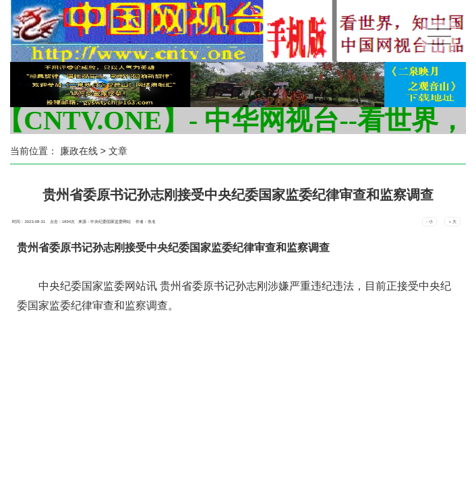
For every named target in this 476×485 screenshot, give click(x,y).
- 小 (429, 222)
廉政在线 (79, 151)
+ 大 (452, 222)
